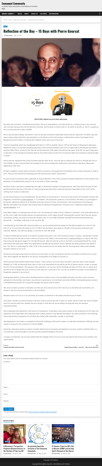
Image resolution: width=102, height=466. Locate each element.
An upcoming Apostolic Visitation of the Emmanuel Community (38, 448)
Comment (7, 363)
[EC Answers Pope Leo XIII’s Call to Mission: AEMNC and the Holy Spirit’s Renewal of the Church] (63, 435)
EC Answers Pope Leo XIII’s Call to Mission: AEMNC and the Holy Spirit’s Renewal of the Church (62, 449)
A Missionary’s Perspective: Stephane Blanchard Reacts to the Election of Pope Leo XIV (14, 449)
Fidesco (20, 14)
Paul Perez (8, 453)
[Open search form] (99, 13)
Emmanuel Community (13, 3)
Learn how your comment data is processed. (43, 413)
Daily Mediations (54, 14)
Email (5, 395)
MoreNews (57, 464)
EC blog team (8, 35)
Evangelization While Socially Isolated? (27, 347)
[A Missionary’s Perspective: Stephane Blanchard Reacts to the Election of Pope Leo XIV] (14, 435)
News (5, 26)
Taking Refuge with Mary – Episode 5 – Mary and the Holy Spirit (75, 347)
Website (6, 402)
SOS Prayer (43, 14)
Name (5, 389)
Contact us (34, 14)
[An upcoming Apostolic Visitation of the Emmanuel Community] (39, 435)
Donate (26, 14)
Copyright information (50, 460)
